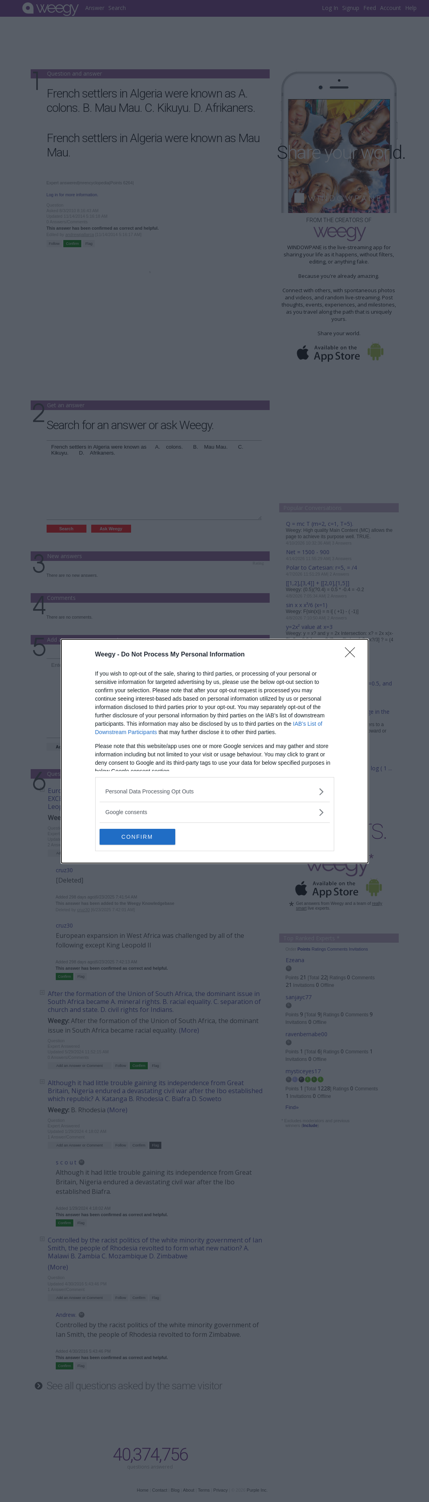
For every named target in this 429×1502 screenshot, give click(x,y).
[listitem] (215, 791)
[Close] (352, 654)
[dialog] (214, 751)
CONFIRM (137, 837)
